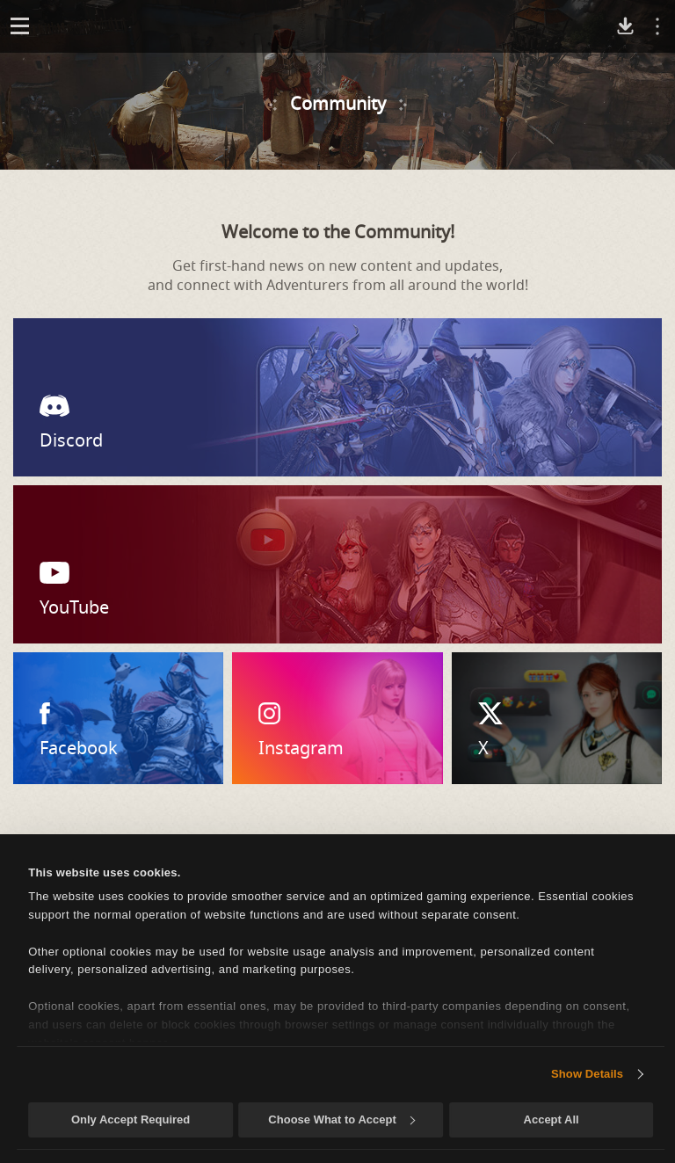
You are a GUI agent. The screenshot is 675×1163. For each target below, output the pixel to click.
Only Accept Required (130, 1119)
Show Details (587, 1073)
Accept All (551, 1119)
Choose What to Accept (341, 1119)
